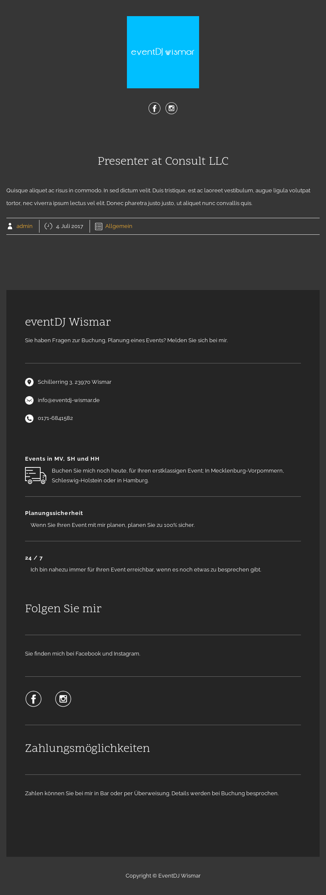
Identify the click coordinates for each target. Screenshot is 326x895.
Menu (163, 136)
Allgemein (118, 226)
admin (25, 226)
